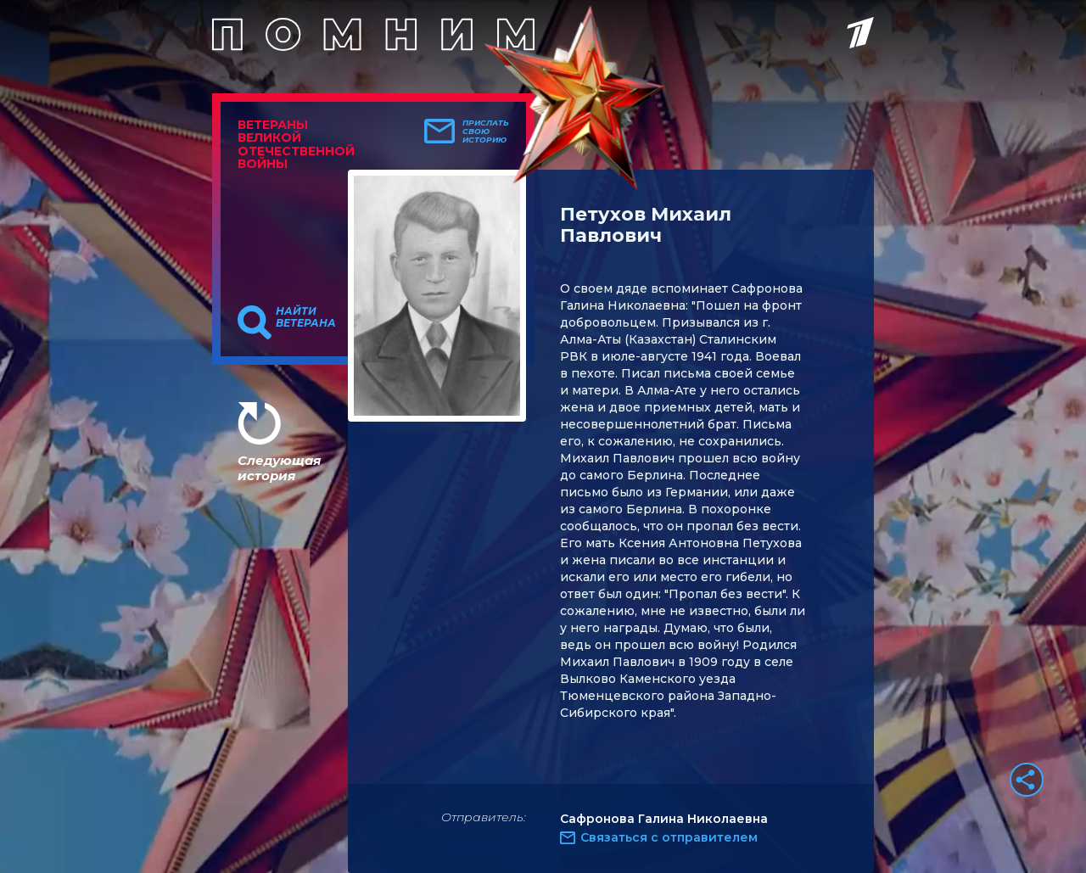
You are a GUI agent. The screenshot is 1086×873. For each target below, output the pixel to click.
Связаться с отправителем (669, 837)
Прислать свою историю (485, 131)
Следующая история (279, 468)
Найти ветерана (306, 317)
